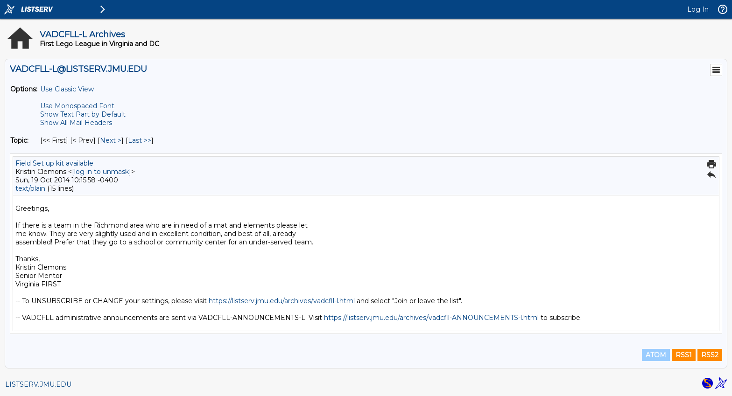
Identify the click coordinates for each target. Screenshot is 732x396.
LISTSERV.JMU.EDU (38, 384)
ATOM (656, 355)
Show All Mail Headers (76, 122)
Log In (698, 9)
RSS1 (684, 355)
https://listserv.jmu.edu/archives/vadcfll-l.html (282, 301)
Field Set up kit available (54, 163)
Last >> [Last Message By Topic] (139, 140)
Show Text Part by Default (83, 114)
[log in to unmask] (101, 171)
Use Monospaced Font (77, 106)
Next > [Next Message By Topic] (110, 140)
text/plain (30, 188)
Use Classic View (67, 89)
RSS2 (709, 355)
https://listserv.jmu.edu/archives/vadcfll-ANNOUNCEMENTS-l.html (431, 317)
